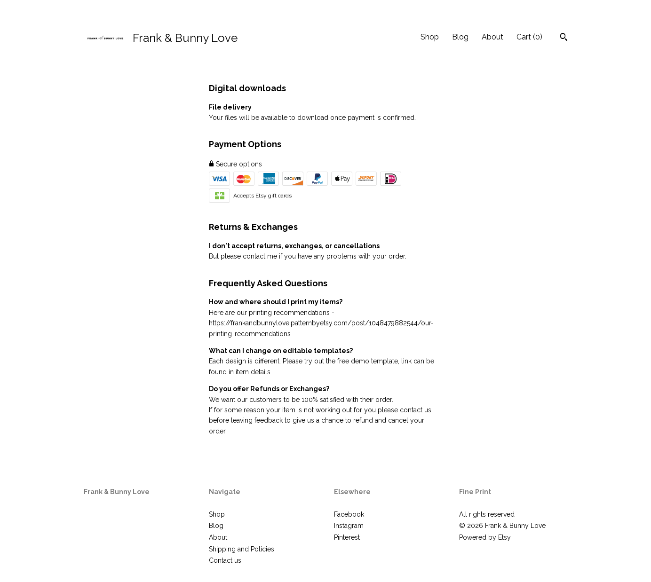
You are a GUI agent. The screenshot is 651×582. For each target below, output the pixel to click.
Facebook (349, 514)
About (492, 36)
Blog (460, 36)
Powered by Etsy (485, 537)
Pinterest (347, 537)
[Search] (563, 38)
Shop (430, 36)
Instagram (349, 525)
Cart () (529, 36)
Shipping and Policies (241, 549)
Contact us (225, 560)
